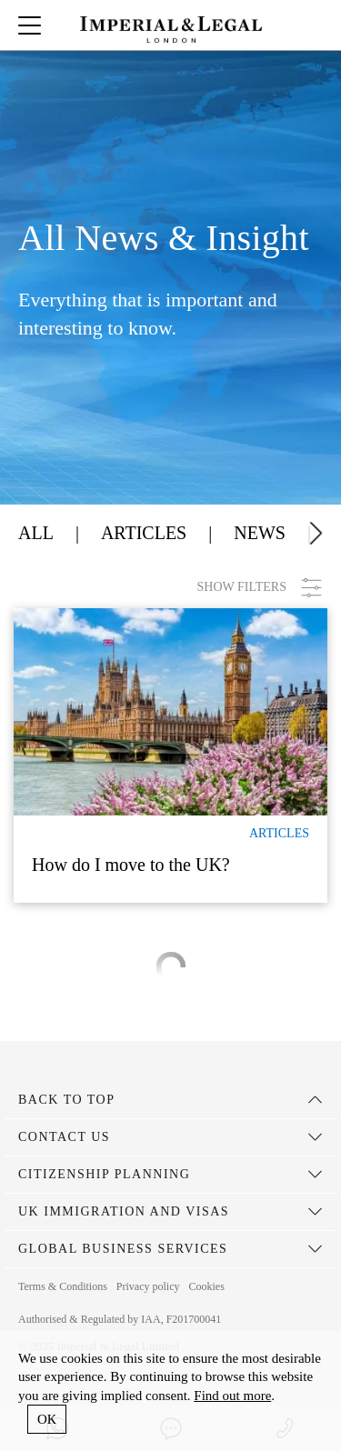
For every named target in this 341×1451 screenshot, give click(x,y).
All (36, 533)
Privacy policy (148, 1286)
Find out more (232, 1395)
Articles (143, 533)
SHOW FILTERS (260, 587)
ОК (46, 1419)
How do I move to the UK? (131, 865)
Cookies (206, 1286)
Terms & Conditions (62, 1286)
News (260, 533)
